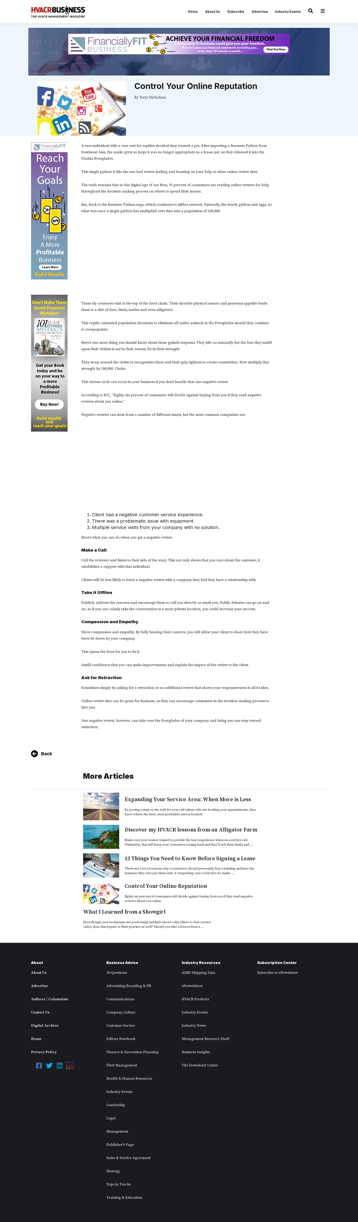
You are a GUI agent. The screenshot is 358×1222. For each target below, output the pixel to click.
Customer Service (120, 1025)
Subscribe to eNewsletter (277, 972)
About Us (212, 11)
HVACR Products (195, 999)
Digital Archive (44, 1025)
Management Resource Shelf (205, 1039)
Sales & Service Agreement (128, 1158)
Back (46, 753)
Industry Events (288, 11)
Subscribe (235, 11)
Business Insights (196, 1052)
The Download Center (200, 1065)
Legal (111, 1118)
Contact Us (40, 1012)
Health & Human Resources (129, 1078)
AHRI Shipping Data (198, 972)
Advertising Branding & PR (128, 986)
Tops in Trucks (118, 1184)
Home (193, 11)
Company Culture (120, 1012)
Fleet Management (121, 1065)
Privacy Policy (44, 1052)
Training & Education (124, 1197)
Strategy (113, 1171)
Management (117, 1131)
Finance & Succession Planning (132, 1052)
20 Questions (116, 972)
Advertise (260, 11)
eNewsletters (192, 986)
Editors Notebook (120, 1039)
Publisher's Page (120, 1144)
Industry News (194, 1025)
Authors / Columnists (49, 999)
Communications (120, 999)
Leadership (115, 1105)
